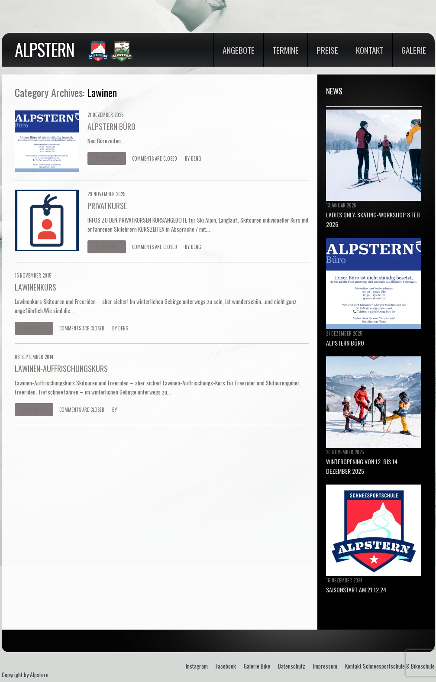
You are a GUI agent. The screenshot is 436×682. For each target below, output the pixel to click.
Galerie (413, 50)
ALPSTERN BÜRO (111, 126)
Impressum (325, 666)
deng (196, 158)
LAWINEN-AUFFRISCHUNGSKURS (61, 368)
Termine (285, 50)
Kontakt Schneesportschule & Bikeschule (390, 666)
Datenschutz (291, 666)
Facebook (226, 666)
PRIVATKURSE (107, 205)
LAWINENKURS (35, 287)
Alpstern (44, 49)
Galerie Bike (257, 666)
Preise (327, 50)
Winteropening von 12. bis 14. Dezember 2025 (362, 466)
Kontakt (370, 50)
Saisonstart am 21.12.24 (356, 589)
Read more (107, 158)
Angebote (239, 50)
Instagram (197, 666)
